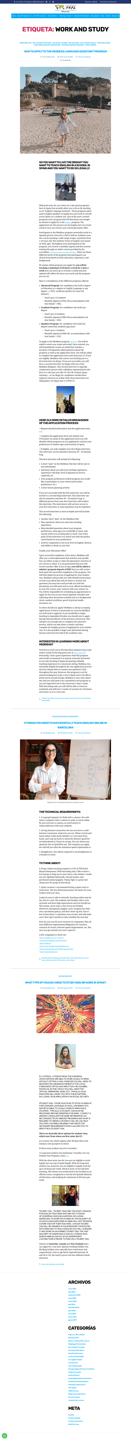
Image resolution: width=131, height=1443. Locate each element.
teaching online (47, 963)
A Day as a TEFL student (79, 1344)
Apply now (115, 15)
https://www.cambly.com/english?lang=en (59, 951)
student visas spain (48, 702)
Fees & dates (53, 15)
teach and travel (30, 44)
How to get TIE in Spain (78, 1360)
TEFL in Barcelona (78, 963)
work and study (51, 1274)
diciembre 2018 (75, 1317)
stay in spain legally (99, 42)
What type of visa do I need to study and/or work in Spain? (65, 990)
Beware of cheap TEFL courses (82, 1350)
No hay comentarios (60, 64)
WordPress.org (75, 1434)
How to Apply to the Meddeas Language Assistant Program (65, 53)
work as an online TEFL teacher (56, 965)
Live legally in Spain (67, 42)
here (41, 436)
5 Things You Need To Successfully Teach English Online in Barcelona (65, 729)
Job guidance (95, 15)
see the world (83, 42)
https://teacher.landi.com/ (51, 956)
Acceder (72, 1424)
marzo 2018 (73, 1326)
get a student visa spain (47, 42)
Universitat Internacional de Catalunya (66, 256)
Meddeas (69, 226)
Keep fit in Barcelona (77, 1363)
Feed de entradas (76, 1428)
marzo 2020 (74, 1311)
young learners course (78, 1410)
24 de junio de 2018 (66, 738)
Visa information (65, 981)
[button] (24, 15)
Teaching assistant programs (82, 44)
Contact (108, 15)
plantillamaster (58, 61)
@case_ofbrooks (81, 657)
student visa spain (76, 1382)
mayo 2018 (73, 1323)
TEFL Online (73, 1397)
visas (43, 1274)
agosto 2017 (74, 1330)
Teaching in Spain (66, 15)
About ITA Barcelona (24, 15)
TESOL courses (102, 44)
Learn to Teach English (78, 1366)
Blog (102, 15)
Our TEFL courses (40, 15)
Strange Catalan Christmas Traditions (85, 1379)
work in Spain (50, 704)
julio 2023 (73, 1301)
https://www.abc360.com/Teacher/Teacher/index (62, 954)
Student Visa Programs (81, 15)
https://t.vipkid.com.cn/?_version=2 (55, 942)
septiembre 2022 (76, 1305)
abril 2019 (72, 1314)
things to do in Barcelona (79, 1404)
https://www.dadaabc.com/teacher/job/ (57, 945)
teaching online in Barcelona (62, 963)
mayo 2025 (73, 1298)
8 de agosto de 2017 (66, 998)
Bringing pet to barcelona (80, 1354)
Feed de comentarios (77, 1431)
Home (14, 15)
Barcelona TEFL (29, 42)
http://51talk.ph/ (47, 948)
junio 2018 (73, 1320)
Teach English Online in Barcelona (53, 44)
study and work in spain (64, 702)
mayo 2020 (73, 1308)
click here (74, 346)
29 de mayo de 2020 (76, 61)
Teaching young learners (79, 1394)
